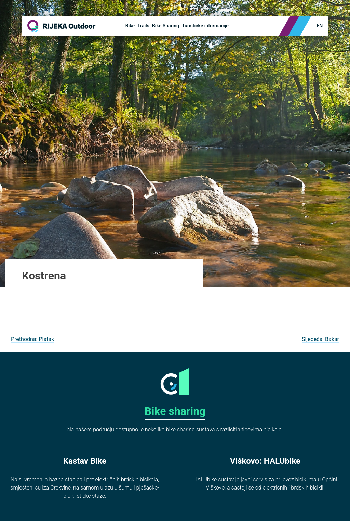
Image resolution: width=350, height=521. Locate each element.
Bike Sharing (165, 25)
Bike (130, 25)
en (320, 25)
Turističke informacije (205, 25)
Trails (143, 25)
